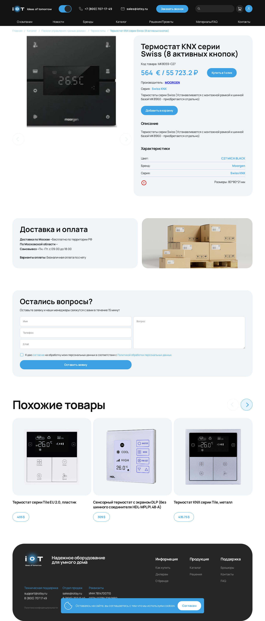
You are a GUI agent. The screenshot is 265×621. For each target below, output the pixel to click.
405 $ (21, 517)
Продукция (199, 559)
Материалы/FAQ (206, 22)
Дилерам (162, 574)
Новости (58, 22)
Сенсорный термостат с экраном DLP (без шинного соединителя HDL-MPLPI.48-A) (129, 504)
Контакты (244, 22)
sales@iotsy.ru (134, 9)
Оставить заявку (75, 365)
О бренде (162, 581)
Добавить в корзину (159, 110)
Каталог (121, 22)
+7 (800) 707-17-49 (95, 9)
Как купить (163, 568)
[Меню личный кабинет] (248, 8)
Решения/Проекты (161, 22)
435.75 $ (183, 517)
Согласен (189, 606)
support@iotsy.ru (35, 593)
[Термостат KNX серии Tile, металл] (213, 456)
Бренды (88, 22)
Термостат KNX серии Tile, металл (203, 502)
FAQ (223, 581)
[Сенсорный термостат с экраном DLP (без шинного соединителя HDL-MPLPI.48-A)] (132, 456)
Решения (196, 574)
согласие (39, 355)
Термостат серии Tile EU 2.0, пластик (44, 502)
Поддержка (231, 559)
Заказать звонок (172, 9)
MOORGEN (172, 82)
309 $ (101, 517)
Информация (167, 559)
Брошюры (227, 568)
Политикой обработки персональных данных (144, 355)
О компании (24, 22)
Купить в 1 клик (222, 73)
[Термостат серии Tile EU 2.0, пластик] (52, 456)
